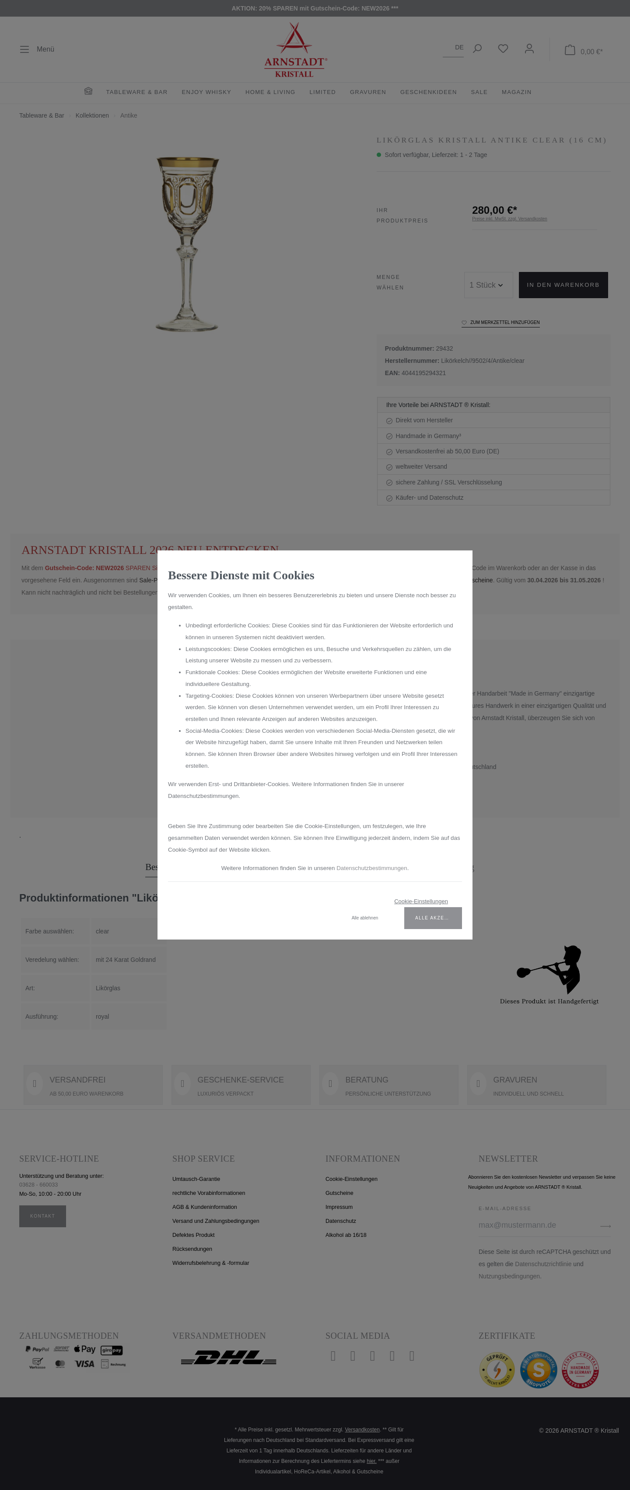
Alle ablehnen (365, 924)
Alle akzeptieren (438, 924)
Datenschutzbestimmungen (375, 874)
